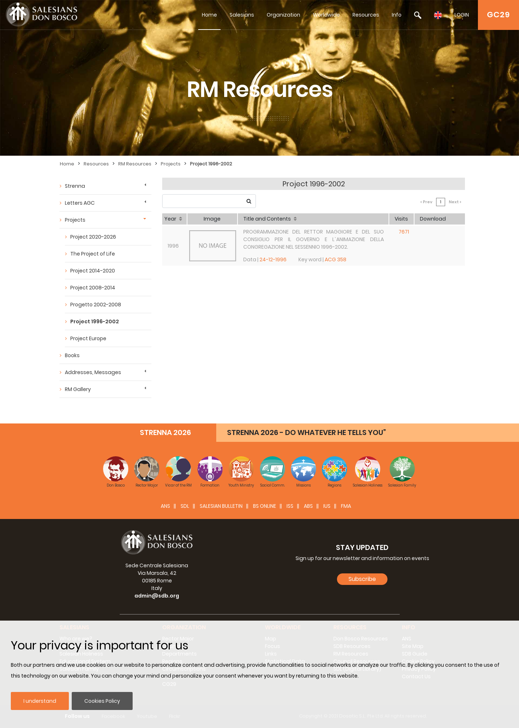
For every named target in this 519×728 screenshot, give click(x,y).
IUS (327, 506)
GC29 (498, 14)
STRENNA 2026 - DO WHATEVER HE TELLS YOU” (306, 432)
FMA (346, 506)
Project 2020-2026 (93, 236)
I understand (39, 701)
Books (72, 355)
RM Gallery (78, 389)
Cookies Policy (102, 701)
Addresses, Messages (93, 372)
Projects (171, 163)
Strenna (75, 186)
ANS (165, 506)
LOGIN (461, 14)
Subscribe (362, 579)
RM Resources (134, 163)
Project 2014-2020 (92, 270)
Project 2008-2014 (92, 287)
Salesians (242, 14)
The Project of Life (92, 253)
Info (397, 14)
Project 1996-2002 (211, 163)
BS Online (264, 506)
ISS (290, 506)
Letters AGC (80, 203)
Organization (283, 14)
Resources (365, 14)
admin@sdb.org (156, 595)
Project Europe (88, 338)
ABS (308, 506)
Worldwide (326, 14)
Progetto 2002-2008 (95, 304)
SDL (185, 506)
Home (209, 14)
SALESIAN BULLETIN (221, 506)
